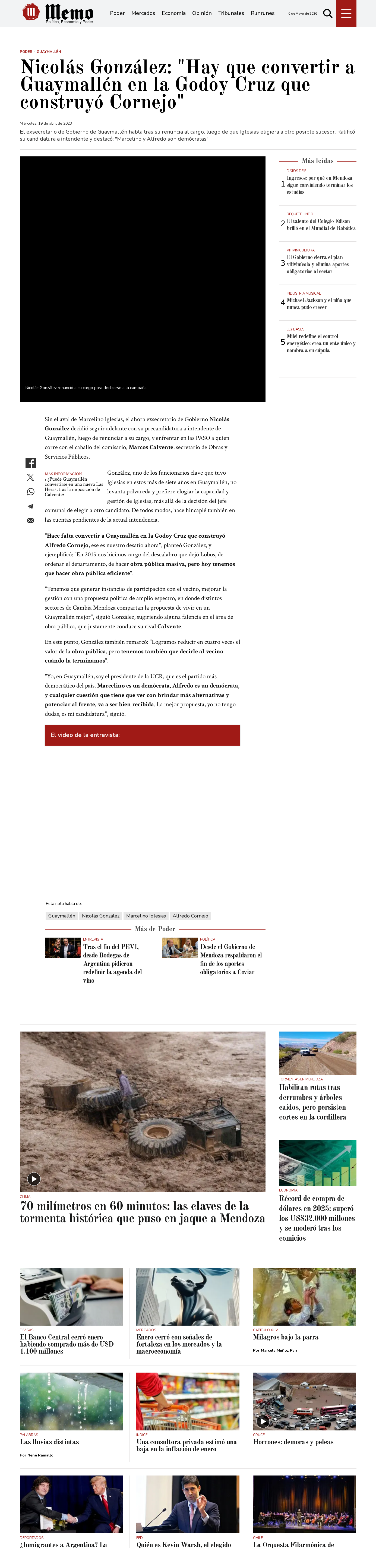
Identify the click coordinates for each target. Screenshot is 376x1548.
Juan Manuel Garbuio (163, 1458)
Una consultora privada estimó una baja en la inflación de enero (186, 1339)
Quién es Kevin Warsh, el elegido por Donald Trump (183, 1441)
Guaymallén (61, 808)
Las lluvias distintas (49, 1335)
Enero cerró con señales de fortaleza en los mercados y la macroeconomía (179, 1237)
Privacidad (84, 1534)
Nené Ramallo (40, 1348)
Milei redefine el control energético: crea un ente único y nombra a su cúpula (321, 344)
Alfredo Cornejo (190, 808)
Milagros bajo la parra (285, 1230)
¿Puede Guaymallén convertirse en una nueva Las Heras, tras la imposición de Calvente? (74, 379)
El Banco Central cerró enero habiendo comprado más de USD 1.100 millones (66, 1237)
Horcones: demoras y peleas (293, 1335)
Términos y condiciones (42, 1534)
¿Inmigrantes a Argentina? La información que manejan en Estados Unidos (63, 1445)
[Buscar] (328, 13)
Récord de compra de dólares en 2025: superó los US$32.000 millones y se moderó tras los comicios (317, 1111)
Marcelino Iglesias (146, 808)
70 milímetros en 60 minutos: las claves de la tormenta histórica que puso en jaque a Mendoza (142, 1105)
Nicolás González (100, 808)
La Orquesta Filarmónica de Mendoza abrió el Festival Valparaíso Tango (293, 1445)
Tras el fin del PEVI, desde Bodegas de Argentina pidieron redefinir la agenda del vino (112, 857)
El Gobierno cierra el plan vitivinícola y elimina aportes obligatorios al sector (318, 265)
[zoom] (143, 225)
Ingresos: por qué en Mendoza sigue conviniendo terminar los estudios (320, 185)
